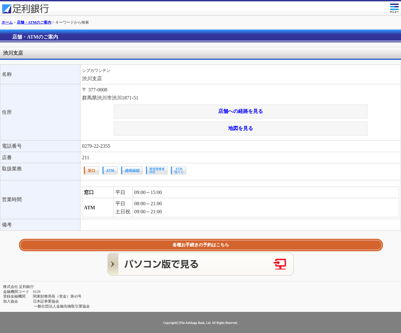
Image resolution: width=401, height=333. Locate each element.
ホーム (7, 22)
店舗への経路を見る (240, 111)
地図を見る (240, 128)
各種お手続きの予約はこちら (201, 245)
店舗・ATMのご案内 (34, 22)
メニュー (394, 7)
